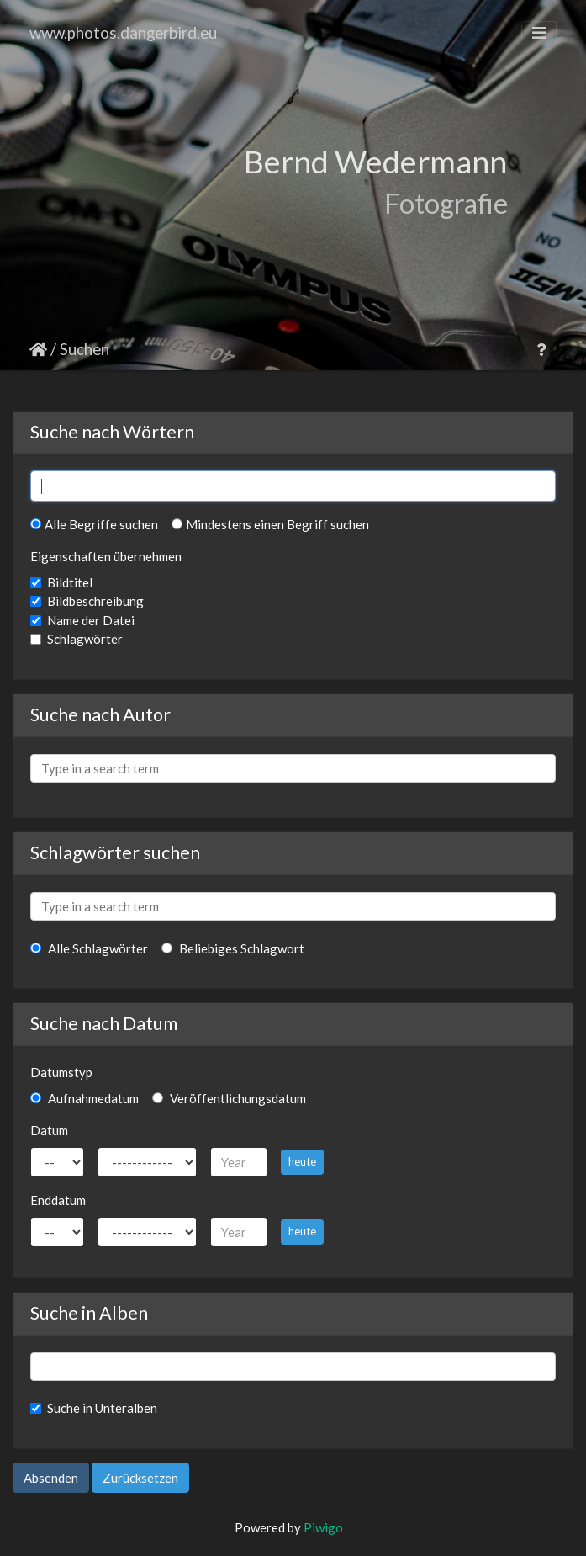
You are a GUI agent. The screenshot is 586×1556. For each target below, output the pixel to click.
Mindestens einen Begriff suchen (270, 524)
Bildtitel (69, 582)
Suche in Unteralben (102, 1407)
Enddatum (58, 1200)
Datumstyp (61, 1072)
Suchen (84, 348)
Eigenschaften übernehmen (106, 556)
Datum (49, 1130)
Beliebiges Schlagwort (232, 948)
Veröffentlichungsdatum (229, 1098)
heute (302, 1161)
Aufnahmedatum (84, 1098)
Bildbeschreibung (95, 600)
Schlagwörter (85, 638)
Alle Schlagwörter (89, 948)
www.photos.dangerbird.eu (123, 32)
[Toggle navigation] (539, 33)
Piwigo (323, 1527)
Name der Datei (91, 620)
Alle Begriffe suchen (94, 524)
